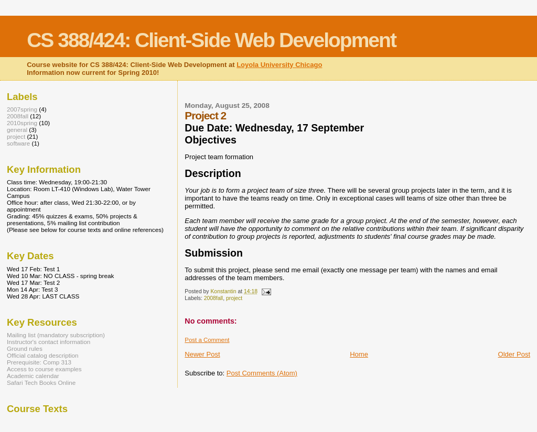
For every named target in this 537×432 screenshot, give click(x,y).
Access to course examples (44, 368)
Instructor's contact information (48, 341)
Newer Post (202, 354)
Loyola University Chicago (279, 65)
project (234, 298)
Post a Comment (207, 340)
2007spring (22, 109)
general (17, 129)
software (18, 143)
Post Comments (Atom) (262, 373)
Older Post (514, 354)
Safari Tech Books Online (41, 382)
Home (359, 354)
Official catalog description (43, 355)
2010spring (22, 122)
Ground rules (24, 348)
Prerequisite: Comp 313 (39, 362)
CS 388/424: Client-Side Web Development (211, 40)
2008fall (213, 298)
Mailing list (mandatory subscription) (56, 334)
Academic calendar (33, 375)
